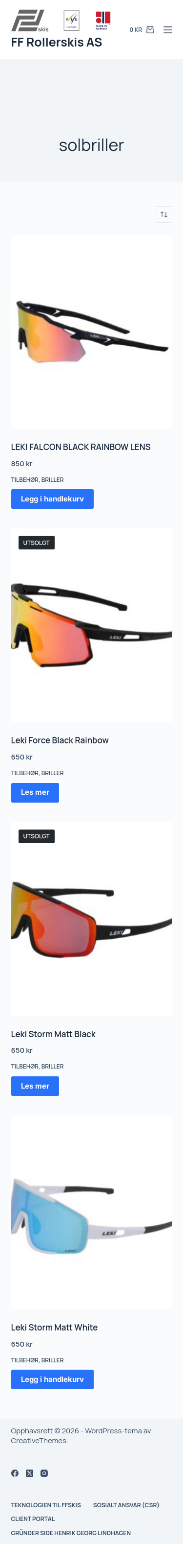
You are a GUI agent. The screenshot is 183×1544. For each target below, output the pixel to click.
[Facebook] (15, 1473)
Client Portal (33, 1519)
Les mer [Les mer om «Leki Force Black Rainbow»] (35, 792)
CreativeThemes (38, 1440)
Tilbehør (25, 479)
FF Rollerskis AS (56, 41)
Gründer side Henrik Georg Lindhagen (71, 1533)
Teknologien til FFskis (46, 1505)
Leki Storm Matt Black (53, 1034)
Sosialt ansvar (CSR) (126, 1505)
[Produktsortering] (164, 214)
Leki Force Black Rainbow (60, 740)
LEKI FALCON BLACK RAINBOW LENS (81, 446)
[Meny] (167, 29)
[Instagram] (44, 1473)
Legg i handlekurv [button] (52, 498)
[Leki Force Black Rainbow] (91, 625)
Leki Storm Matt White (54, 1327)
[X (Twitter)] (29, 1473)
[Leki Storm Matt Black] (91, 919)
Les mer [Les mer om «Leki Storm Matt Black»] (35, 1086)
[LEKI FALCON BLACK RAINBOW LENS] (91, 332)
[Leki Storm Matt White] (91, 1212)
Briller (52, 479)
